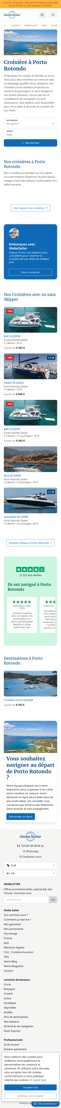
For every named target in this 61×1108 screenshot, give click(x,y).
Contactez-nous (30, 856)
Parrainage (10, 933)
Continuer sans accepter (30, 1095)
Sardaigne (10, 1003)
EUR (31, 865)
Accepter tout (30, 1087)
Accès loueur (11, 1044)
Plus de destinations (16, 1017)
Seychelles (10, 1007)
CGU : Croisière (13, 952)
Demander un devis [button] (21, 816)
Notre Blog (10, 961)
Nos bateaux (11, 1021)
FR (31, 873)
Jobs (6, 943)
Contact (8, 970)
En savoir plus (37, 1080)
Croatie (8, 993)
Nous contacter (30, 272)
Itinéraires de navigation (18, 1026)
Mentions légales (14, 947)
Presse (8, 938)
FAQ (6, 957)
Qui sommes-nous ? (16, 915)
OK (53, 899)
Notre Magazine (13, 966)
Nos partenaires (13, 929)
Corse (7, 984)
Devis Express (12, 1031)
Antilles (8, 1012)
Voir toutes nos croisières (30, 208)
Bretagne (9, 989)
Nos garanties (12, 924)
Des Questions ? (45, 1103)
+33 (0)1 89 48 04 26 (30, 846)
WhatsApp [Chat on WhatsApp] (30, 851)
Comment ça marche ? (17, 919)
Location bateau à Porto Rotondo (30, 543)
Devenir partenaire (15, 1049)
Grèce (7, 998)
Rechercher (30, 143)
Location (28, 952)
